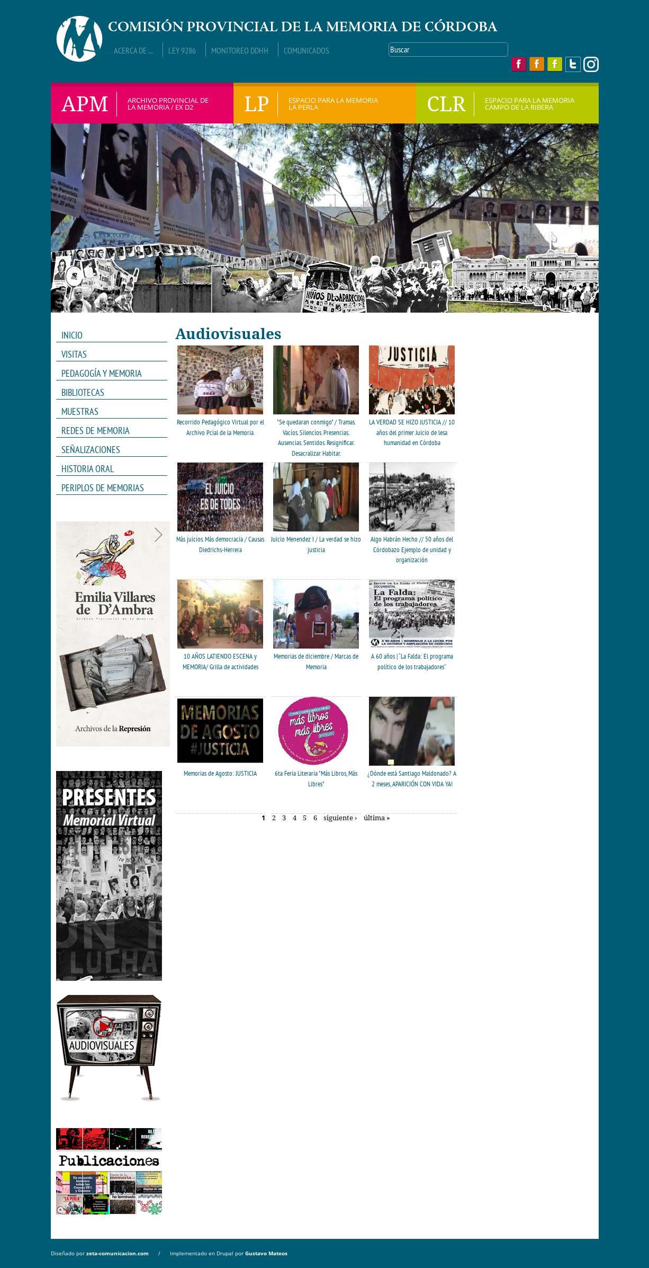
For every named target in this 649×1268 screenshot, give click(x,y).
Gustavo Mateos (266, 1253)
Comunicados (306, 50)
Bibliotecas (82, 392)
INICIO (72, 335)
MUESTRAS (108, 411)
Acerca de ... (133, 50)
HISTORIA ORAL (87, 469)
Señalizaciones (90, 450)
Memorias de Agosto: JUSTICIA (220, 773)
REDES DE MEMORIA (108, 430)
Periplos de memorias (102, 488)
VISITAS (74, 354)
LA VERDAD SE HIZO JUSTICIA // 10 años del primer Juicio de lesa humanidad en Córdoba (412, 432)
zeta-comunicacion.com (117, 1253)
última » (377, 818)
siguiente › (340, 818)
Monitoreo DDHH (239, 50)
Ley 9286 (182, 50)
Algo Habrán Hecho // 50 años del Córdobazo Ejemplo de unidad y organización (412, 549)
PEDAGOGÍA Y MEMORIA (108, 373)
